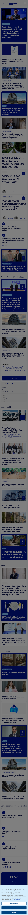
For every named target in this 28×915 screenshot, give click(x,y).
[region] (14, 900)
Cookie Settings (14, 903)
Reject (14, 907)
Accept (14, 912)
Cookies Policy (16, 899)
